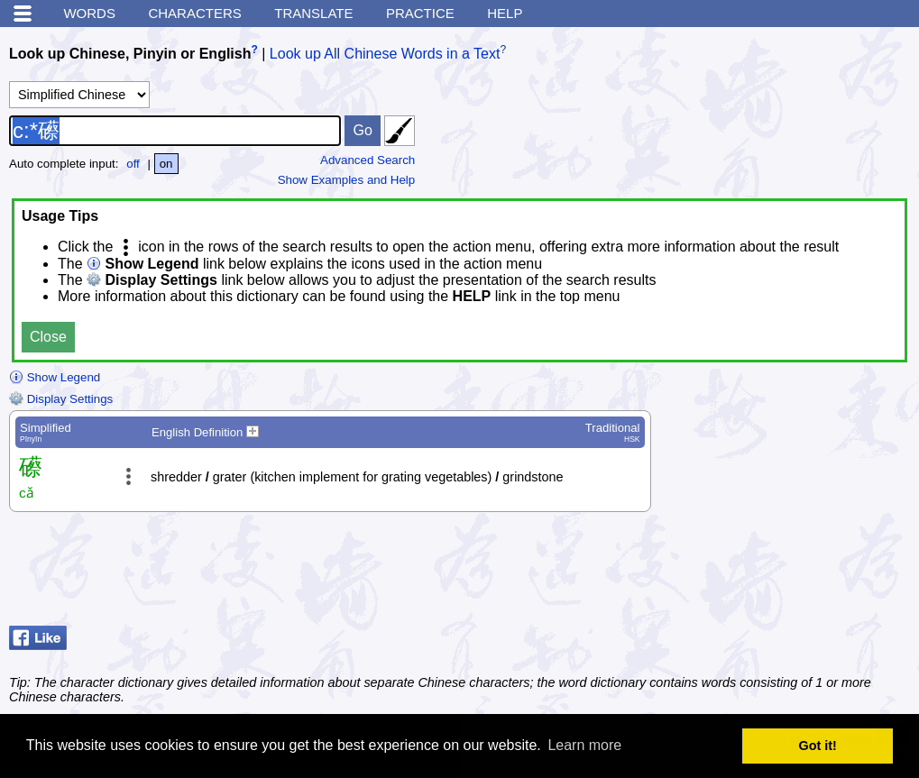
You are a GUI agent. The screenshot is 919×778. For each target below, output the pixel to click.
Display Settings (61, 399)
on (166, 163)
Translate (313, 13)
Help (504, 13)
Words (89, 13)
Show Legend (54, 377)
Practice (420, 13)
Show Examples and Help (347, 180)
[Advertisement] (765, 573)
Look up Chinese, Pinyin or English (130, 53)
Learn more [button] (584, 745)
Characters (194, 13)
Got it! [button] (818, 745)
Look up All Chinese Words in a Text (385, 53)
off (133, 163)
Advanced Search (367, 160)
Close (48, 336)
